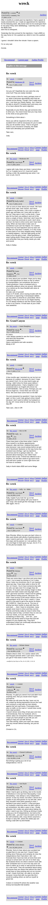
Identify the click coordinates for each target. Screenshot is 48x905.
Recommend (9, 60)
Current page (23, 60)
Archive (43, 15)
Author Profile (38, 60)
